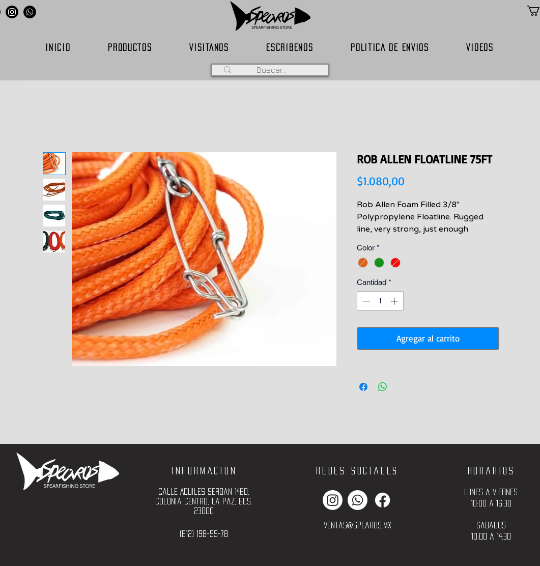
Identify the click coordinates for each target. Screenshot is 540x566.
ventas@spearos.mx (357, 525)
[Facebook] (382, 500)
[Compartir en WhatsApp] (383, 387)
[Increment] (395, 301)
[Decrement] (365, 301)
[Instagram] (12, 12)
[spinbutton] (380, 301)
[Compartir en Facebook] (363, 387)
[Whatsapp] (29, 12)
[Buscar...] (271, 69)
